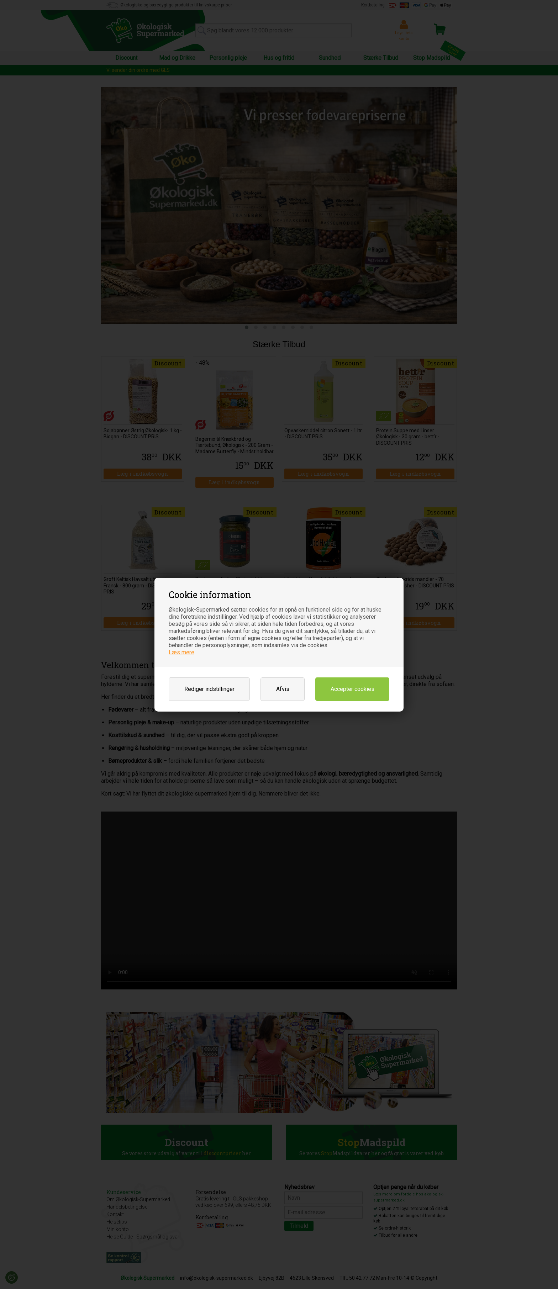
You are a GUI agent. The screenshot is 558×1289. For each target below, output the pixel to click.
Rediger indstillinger (209, 689)
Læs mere (181, 652)
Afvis (282, 689)
